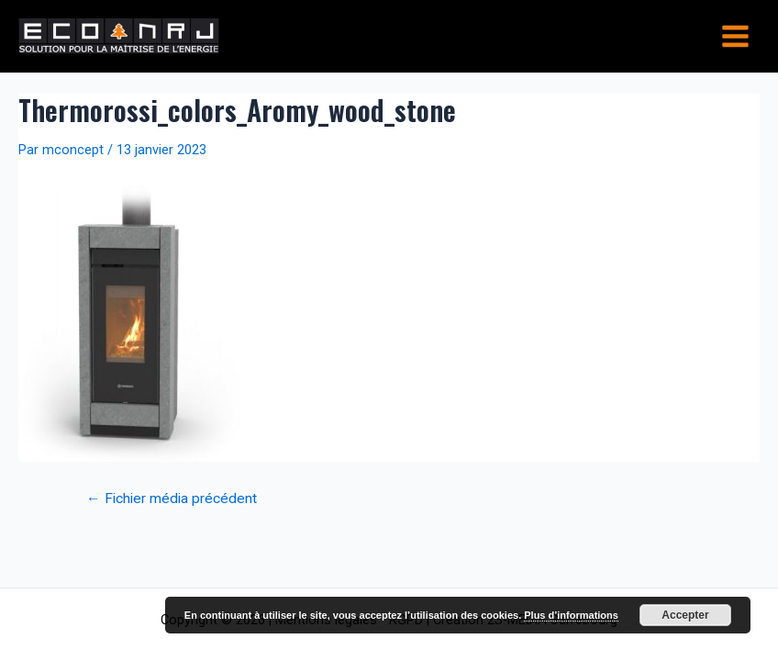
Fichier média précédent (171, 499)
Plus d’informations (571, 615)
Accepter (684, 615)
